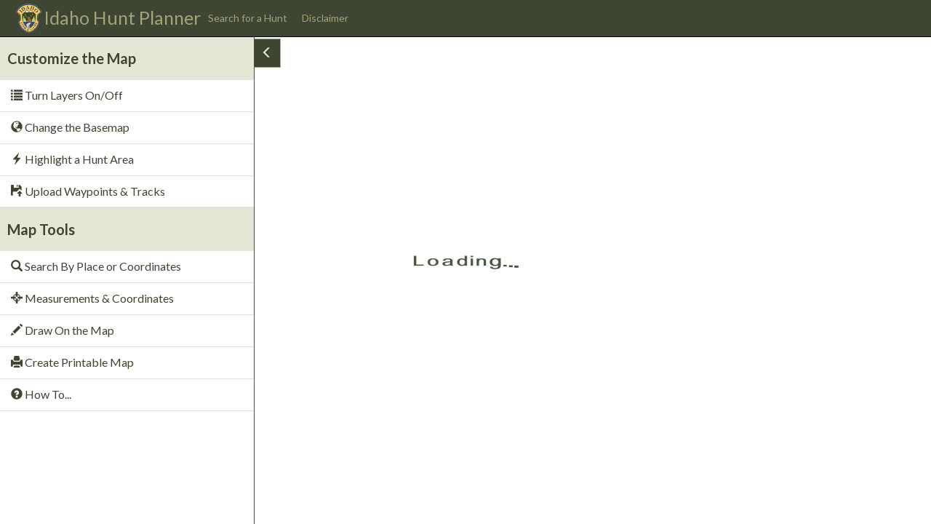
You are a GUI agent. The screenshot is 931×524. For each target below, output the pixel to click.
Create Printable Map (72, 362)
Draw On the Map (62, 330)
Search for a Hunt (247, 18)
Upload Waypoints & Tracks (88, 191)
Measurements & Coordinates (92, 298)
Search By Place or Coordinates (96, 266)
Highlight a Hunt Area (72, 159)
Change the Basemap (70, 127)
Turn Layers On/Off (67, 95)
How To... (41, 394)
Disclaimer (325, 18)
